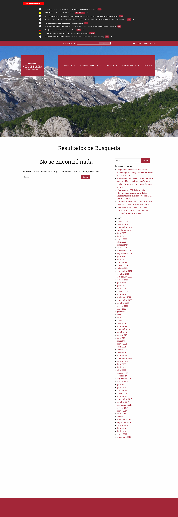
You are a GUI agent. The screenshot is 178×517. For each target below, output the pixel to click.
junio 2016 (121, 431)
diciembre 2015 (124, 437)
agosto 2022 (122, 306)
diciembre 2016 (124, 419)
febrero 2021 (122, 352)
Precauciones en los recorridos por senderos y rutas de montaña (64, 23)
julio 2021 (121, 338)
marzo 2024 (122, 265)
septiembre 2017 (124, 405)
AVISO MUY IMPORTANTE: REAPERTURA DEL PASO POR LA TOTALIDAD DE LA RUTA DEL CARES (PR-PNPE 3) (80, 26)
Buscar (105, 43)
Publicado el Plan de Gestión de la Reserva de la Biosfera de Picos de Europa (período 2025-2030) (132, 210)
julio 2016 (121, 428)
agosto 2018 (122, 381)
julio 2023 (121, 282)
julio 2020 (121, 364)
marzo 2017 (122, 416)
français (145, 43)
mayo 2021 (122, 344)
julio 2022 (121, 309)
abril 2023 (121, 288)
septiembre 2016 (124, 422)
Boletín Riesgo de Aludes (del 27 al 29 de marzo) (59, 13)
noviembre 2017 (124, 399)
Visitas (111, 65)
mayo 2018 (122, 390)
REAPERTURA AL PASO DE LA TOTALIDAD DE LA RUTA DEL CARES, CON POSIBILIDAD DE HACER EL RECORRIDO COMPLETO (85, 19)
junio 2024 (122, 259)
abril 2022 (121, 317)
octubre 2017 (123, 402)
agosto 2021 (122, 335)
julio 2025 (121, 233)
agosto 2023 (122, 280)
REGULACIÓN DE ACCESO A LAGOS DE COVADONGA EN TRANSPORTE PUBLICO (70, 9)
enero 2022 (122, 326)
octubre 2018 (123, 376)
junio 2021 (121, 341)
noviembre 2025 (124, 227)
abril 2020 (121, 370)
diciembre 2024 (124, 250)
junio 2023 (121, 285)
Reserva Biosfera (90, 65)
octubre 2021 (123, 332)
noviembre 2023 (124, 271)
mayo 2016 (122, 434)
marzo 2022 (122, 320)
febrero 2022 (122, 323)
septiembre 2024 (124, 253)
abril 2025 (121, 242)
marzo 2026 (122, 221)
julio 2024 (121, 256)
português (152, 43)
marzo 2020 (122, 373)
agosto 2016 (122, 425)
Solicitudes (68, 43)
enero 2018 (122, 396)
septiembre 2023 (124, 277)
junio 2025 (121, 236)
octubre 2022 (123, 303)
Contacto (148, 65)
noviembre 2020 (124, 358)
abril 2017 (121, 413)
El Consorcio (131, 65)
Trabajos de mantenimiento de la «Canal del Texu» (60, 30)
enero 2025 (122, 247)
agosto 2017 (122, 408)
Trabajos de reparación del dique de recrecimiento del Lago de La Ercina (66, 33)
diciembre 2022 (124, 297)
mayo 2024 (122, 262)
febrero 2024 (123, 268)
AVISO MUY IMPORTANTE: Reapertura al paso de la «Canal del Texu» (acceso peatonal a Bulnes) (74, 37)
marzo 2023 (122, 291)
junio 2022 (121, 311)
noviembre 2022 (124, 300)
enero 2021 (122, 355)
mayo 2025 (122, 239)
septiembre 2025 (124, 230)
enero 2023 (122, 294)
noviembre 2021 (124, 329)
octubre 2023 (123, 274)
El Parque (68, 65)
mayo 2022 (122, 314)
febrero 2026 (122, 224)
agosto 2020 (122, 361)
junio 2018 (121, 387)
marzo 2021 (122, 349)
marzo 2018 (122, 393)
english (139, 43)
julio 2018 (121, 384)
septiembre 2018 (124, 379)
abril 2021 (121, 347)
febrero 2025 (122, 245)
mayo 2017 (122, 411)
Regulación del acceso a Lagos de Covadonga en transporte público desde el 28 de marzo (135, 172)
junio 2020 (121, 367)
